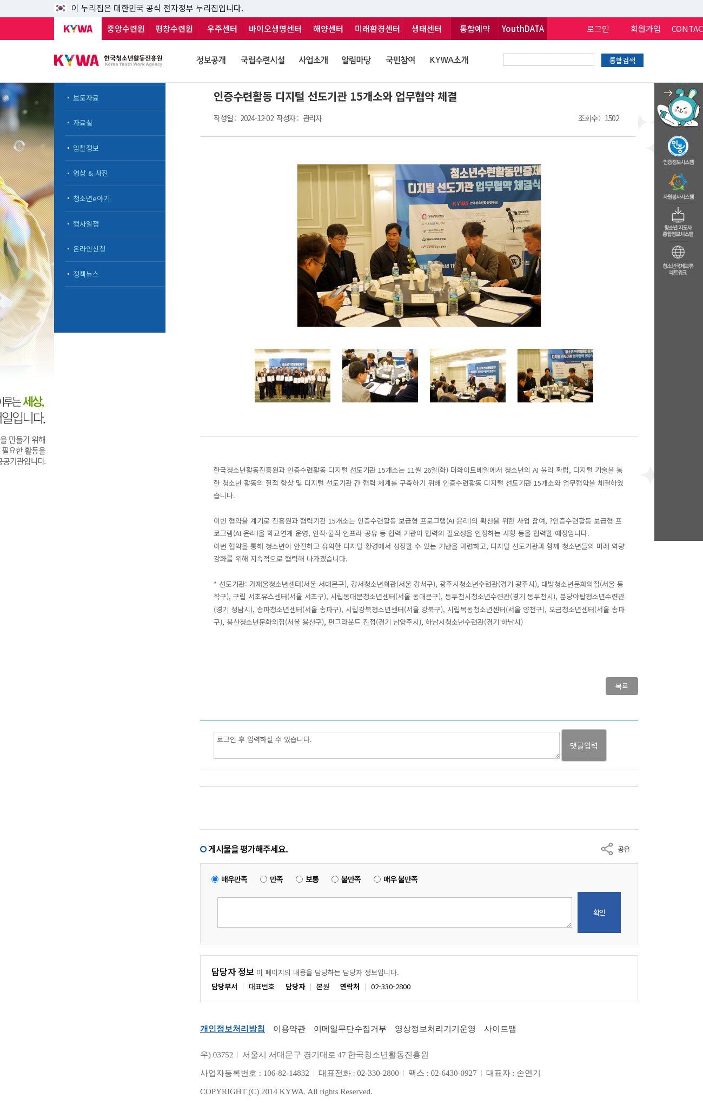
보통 (312, 879)
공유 (623, 849)
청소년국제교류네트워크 (678, 258)
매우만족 (234, 879)
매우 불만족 (400, 879)
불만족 (351, 879)
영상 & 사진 (90, 173)
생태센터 (427, 28)
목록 (621, 686)
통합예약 (475, 28)
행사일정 (86, 224)
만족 (276, 879)
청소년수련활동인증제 (678, 147)
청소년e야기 (91, 198)
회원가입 (646, 28)
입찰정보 (86, 148)
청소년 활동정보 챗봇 (678, 83)
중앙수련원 (126, 28)
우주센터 (222, 28)
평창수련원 (174, 28)
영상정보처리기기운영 (435, 1028)
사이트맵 (500, 1028)
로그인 (598, 28)
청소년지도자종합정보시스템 (678, 219)
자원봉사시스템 (678, 183)
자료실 (82, 122)
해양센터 (328, 28)
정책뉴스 (86, 274)
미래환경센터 (377, 28)
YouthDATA (523, 28)
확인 (599, 912)
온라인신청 (89, 248)
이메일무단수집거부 (350, 1028)
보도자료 (86, 97)
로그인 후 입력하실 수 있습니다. (387, 745)
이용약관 (289, 1028)
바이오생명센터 (275, 28)
